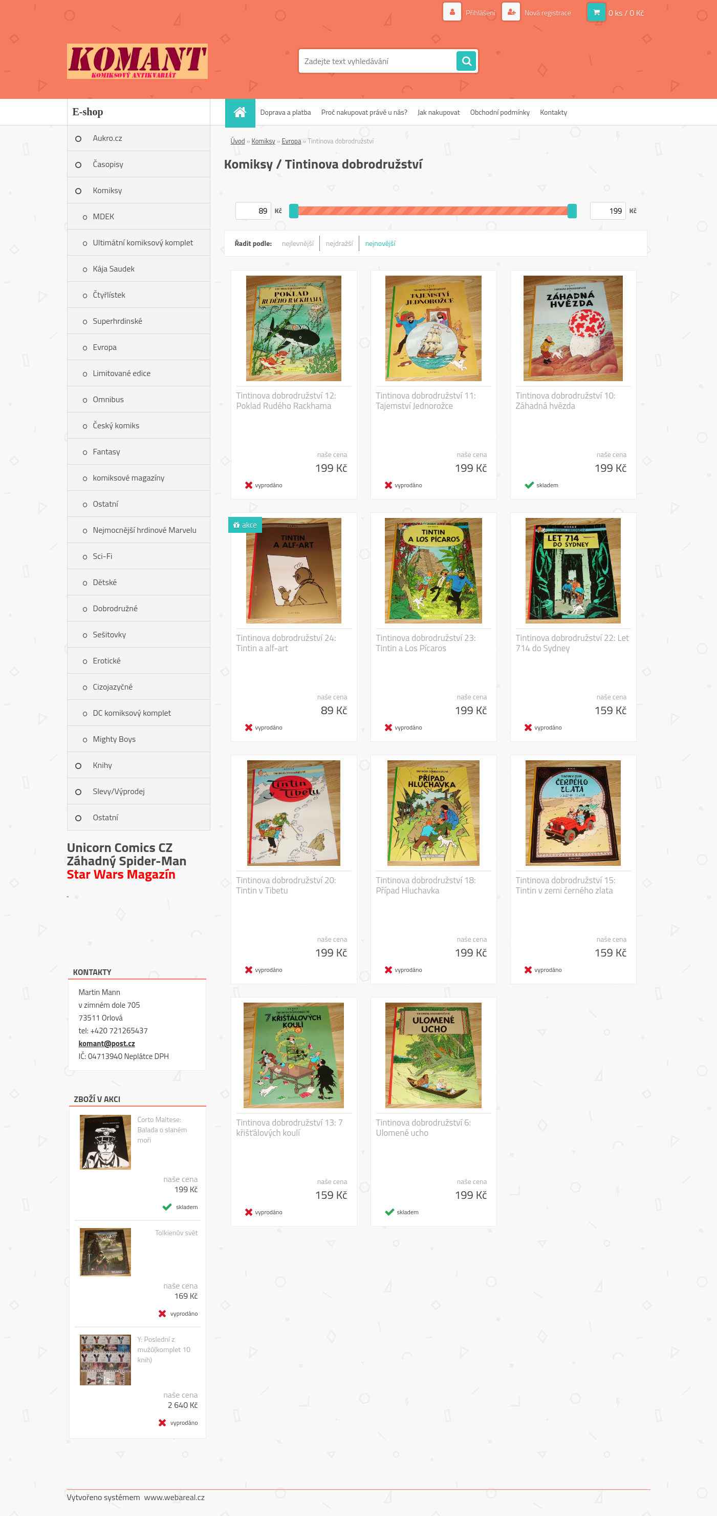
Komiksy (107, 190)
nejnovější (380, 243)
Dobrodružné (115, 608)
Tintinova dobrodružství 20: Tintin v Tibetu (286, 885)
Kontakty (553, 112)
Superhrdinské (118, 321)
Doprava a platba (285, 112)
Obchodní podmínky (500, 112)
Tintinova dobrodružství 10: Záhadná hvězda (566, 400)
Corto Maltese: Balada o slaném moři (162, 1129)
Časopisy (108, 164)
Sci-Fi (103, 556)
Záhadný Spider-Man (127, 860)
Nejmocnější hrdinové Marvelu (145, 530)
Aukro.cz (107, 138)
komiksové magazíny (129, 477)
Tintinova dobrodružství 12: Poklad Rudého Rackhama (286, 400)
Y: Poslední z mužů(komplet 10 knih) (163, 1349)
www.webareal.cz (174, 1497)
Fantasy (106, 451)
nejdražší (339, 243)
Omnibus (108, 399)
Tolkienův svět (176, 1233)
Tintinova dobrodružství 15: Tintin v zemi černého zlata (566, 885)
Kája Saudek (114, 268)
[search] (466, 61)
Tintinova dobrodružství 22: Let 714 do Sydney (572, 643)
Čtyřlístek (109, 294)
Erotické (107, 660)
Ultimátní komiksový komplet (143, 242)
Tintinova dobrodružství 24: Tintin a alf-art (286, 643)
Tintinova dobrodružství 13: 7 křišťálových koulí (289, 1127)
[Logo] (137, 61)
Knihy (102, 765)
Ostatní (105, 503)
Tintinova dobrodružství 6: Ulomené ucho (423, 1127)
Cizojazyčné (113, 686)
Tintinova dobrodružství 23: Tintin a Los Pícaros (426, 643)
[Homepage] (243, 112)
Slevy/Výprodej (119, 791)
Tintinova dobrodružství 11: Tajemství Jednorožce (426, 400)
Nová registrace (547, 12)
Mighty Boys (114, 739)
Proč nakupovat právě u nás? (364, 112)
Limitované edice (122, 373)
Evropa (105, 347)
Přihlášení (480, 12)
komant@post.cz (107, 1043)
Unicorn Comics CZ (120, 847)
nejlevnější (298, 243)
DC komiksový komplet (132, 713)
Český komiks (116, 425)
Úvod (238, 141)
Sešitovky (109, 634)
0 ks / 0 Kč (626, 13)
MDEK (104, 216)
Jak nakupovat (439, 112)
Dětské (105, 582)
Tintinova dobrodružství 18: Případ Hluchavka (426, 885)
